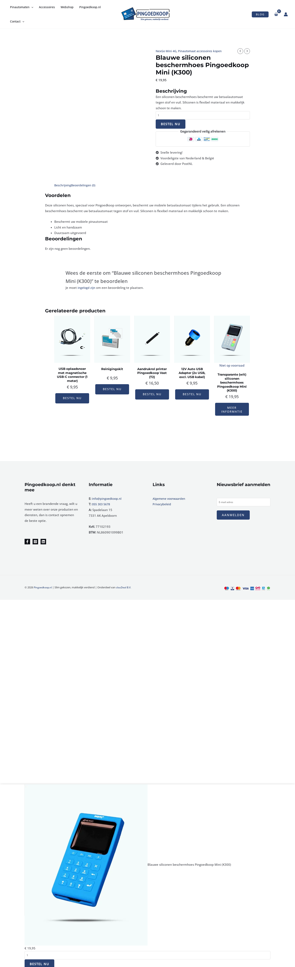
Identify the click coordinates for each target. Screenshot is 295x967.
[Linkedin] (43, 540)
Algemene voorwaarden (170, 497)
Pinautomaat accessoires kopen (202, 51)
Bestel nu (170, 124)
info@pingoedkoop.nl (107, 497)
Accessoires (47, 7)
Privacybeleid (162, 502)
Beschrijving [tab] (63, 185)
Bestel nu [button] (72, 395)
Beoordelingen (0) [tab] (85, 185)
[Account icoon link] (286, 14)
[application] (31, 7)
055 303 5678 (102, 502)
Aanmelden (233, 513)
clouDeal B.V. (125, 586)
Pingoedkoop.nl (90, 7)
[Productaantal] (203, 115)
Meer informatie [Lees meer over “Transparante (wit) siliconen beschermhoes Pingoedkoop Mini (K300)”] (232, 406)
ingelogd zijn (87, 288)
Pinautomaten (21, 7)
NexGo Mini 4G (167, 51)
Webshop (67, 7)
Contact (17, 21)
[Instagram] (35, 540)
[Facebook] (27, 540)
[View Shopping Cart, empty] (276, 14)
